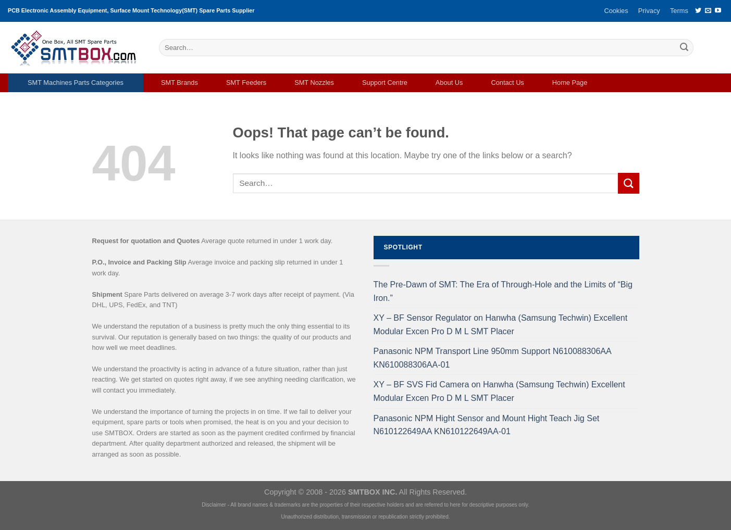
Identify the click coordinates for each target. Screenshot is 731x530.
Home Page (570, 82)
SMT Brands (179, 82)
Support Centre (384, 82)
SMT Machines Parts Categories (75, 82)
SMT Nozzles (314, 82)
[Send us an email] (708, 11)
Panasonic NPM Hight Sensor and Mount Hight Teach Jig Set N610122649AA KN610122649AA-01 (487, 425)
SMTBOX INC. (372, 492)
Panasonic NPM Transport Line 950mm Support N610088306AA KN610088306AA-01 (492, 358)
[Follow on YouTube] (718, 11)
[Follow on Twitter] (698, 11)
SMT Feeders (246, 82)
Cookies (616, 11)
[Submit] (684, 48)
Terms (679, 11)
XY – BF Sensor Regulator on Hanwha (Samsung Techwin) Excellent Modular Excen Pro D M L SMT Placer (501, 324)
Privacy (649, 11)
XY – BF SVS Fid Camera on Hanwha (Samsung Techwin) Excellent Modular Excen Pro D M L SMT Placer (499, 391)
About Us (449, 82)
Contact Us (507, 82)
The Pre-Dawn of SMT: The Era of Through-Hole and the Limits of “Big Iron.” (503, 291)
